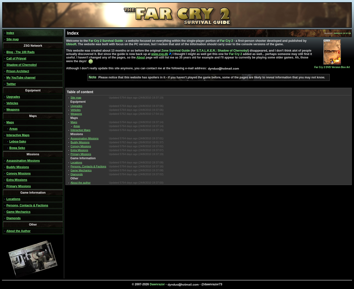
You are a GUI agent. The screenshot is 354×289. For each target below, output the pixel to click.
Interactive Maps (18, 135)
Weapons (12, 109)
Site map (12, 39)
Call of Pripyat (16, 58)
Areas (13, 128)
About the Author (18, 231)
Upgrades (13, 97)
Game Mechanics (18, 212)
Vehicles (12, 103)
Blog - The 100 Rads (20, 52)
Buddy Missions (17, 167)
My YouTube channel (20, 77)
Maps (10, 122)
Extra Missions (16, 180)
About (140, 57)
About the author (80, 182)
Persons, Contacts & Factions (27, 205)
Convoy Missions (18, 173)
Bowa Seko (17, 148)
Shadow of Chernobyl (21, 65)
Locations (13, 199)
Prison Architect (17, 71)
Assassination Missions (23, 160)
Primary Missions (18, 186)
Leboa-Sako (17, 141)
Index (10, 33)
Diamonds (13, 218)
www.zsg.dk (159, 54)
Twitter (11, 84)
